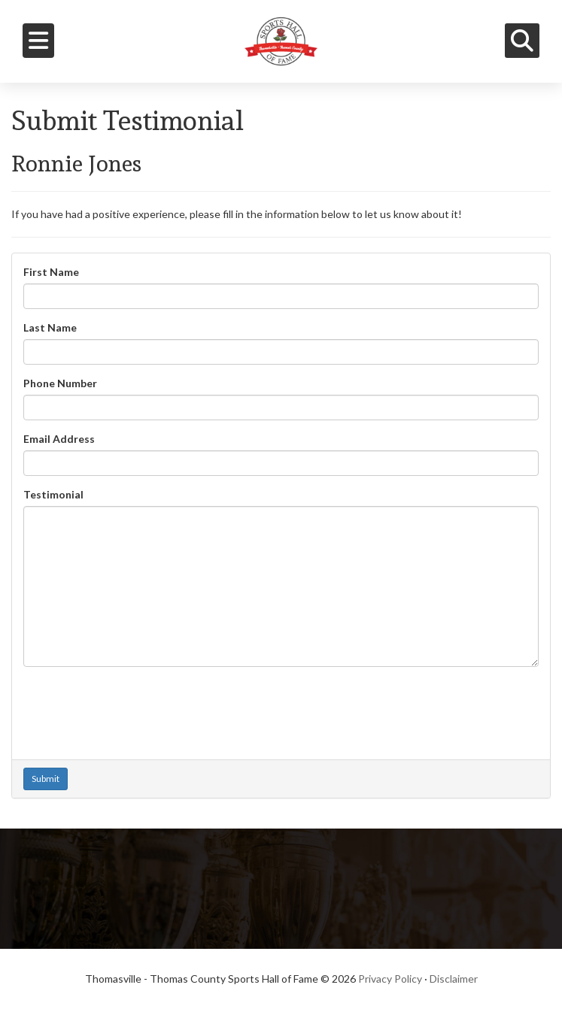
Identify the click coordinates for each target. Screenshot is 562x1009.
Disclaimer (454, 978)
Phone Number (60, 383)
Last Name (50, 327)
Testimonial (53, 494)
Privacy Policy (390, 978)
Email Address (59, 438)
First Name (51, 271)
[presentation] (137, 707)
